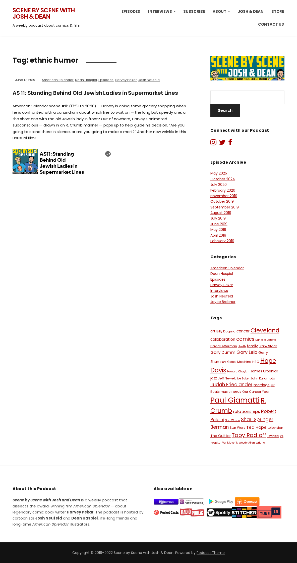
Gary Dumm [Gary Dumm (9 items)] (222, 352)
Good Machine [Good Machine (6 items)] (239, 362)
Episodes (131, 11)
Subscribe (194, 11)
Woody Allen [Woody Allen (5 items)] (247, 443)
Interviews (160, 11)
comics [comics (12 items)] (245, 338)
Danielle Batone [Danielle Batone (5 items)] (265, 340)
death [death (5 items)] (242, 346)
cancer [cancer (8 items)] (243, 331)
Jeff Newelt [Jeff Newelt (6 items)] (227, 378)
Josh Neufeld (149, 79)
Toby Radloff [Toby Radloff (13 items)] (249, 435)
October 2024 (222, 179)
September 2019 (224, 207)
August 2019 (220, 212)
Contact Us (271, 24)
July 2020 (218, 184)
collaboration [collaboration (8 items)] (222, 339)
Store (277, 11)
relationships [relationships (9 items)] (246, 411)
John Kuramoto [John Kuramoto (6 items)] (262, 378)
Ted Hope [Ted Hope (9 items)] (256, 427)
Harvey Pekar (126, 79)
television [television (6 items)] (275, 427)
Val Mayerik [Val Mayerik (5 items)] (230, 443)
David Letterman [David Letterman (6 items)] (223, 346)
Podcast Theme (211, 552)
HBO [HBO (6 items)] (255, 362)
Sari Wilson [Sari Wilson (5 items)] (232, 420)
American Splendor (58, 79)
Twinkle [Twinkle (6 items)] (273, 436)
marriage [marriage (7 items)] (262, 384)
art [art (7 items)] (212, 331)
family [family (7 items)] (252, 346)
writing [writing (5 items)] (260, 443)
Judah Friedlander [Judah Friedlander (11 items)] (231, 384)
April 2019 (218, 235)
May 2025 (218, 173)
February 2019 (222, 240)
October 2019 (222, 201)
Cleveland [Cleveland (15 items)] (265, 330)
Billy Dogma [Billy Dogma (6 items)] (225, 331)
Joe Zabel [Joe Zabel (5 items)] (243, 378)
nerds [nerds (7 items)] (236, 391)
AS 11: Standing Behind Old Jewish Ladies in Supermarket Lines (100, 93)
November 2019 (223, 195)
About (219, 11)
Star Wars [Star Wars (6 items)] (237, 427)
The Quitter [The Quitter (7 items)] (220, 435)
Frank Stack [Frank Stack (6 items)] (268, 346)
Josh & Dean (251, 11)
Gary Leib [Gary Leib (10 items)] (246, 352)
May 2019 (218, 229)
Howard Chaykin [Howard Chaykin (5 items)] (238, 371)
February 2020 (222, 190)
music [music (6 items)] (225, 391)
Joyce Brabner (222, 301)
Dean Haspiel (86, 79)
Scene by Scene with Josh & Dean (44, 13)
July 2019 (218, 218)
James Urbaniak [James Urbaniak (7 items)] (264, 371)
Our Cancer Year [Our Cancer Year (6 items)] (256, 391)
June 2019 (218, 224)
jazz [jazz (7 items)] (213, 378)
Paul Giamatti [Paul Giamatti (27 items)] (235, 400)
